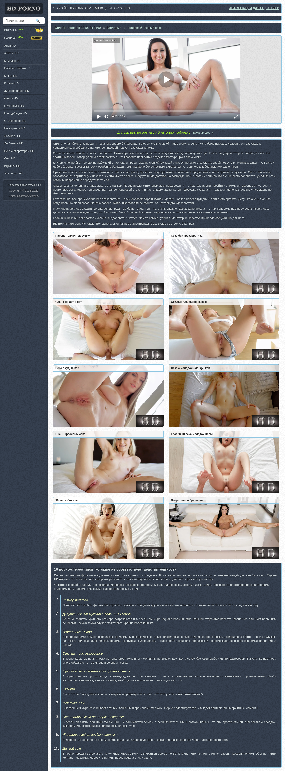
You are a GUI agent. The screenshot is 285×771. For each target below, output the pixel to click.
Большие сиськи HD (17, 68)
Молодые (114, 27)
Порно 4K (23, 38)
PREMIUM (23, 30)
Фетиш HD (11, 98)
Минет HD (10, 75)
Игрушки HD (12, 166)
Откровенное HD (15, 120)
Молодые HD (13, 60)
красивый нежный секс (145, 27)
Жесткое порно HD (16, 90)
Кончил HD (11, 83)
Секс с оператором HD (19, 151)
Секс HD (9, 158)
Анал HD (10, 45)
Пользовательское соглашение (24, 185)
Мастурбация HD (15, 113)
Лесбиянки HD (13, 143)
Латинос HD (12, 136)
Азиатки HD (12, 53)
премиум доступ (203, 132)
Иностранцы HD (14, 128)
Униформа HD (13, 173)
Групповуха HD (14, 105)
